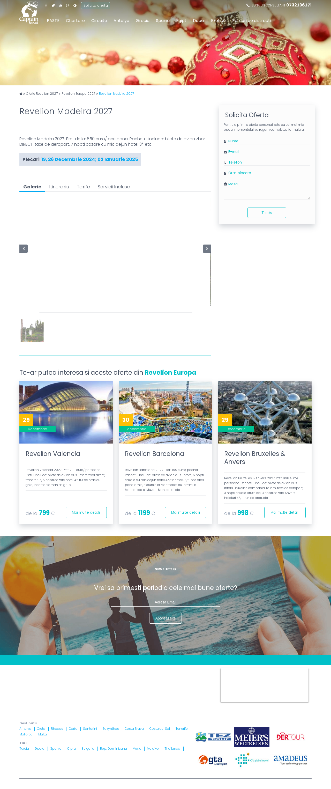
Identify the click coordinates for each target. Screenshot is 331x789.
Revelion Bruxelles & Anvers (254, 457)
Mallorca (26, 734)
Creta (41, 729)
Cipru (71, 749)
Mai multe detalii (85, 511)
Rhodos (57, 729)
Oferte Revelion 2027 (42, 94)
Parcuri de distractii (252, 21)
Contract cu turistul (98, 670)
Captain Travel (232, 670)
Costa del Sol (159, 729)
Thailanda (172, 749)
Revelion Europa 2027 (78, 94)
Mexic (137, 749)
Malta (42, 734)
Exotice (218, 21)
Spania (163, 21)
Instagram (68, 5)
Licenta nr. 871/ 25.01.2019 (74, 692)
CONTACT (28, 670)
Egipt (181, 21)
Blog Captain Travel (58, 670)
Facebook (46, 5)
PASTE (53, 21)
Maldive (153, 749)
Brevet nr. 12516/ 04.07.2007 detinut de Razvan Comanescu (139, 692)
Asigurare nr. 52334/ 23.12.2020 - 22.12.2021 (88, 699)
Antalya (121, 21)
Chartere (75, 21)
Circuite (99, 21)
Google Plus (75, 5)
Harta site (128, 670)
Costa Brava (134, 729)
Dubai (199, 21)
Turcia (24, 749)
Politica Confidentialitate (42, 676)
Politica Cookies (192, 670)
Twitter (53, 5)
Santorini (90, 729)
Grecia (142, 21)
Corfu (73, 729)
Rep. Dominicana (113, 749)
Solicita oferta (96, 5)
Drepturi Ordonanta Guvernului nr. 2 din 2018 (172, 676)
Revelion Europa (170, 372)
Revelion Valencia (53, 453)
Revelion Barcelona (154, 453)
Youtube (60, 5)
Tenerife (182, 729)
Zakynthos (111, 729)
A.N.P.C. (185, 686)
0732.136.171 (299, 5)
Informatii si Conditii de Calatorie (98, 676)
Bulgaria (87, 749)
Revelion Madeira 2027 (116, 94)
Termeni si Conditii (157, 670)
